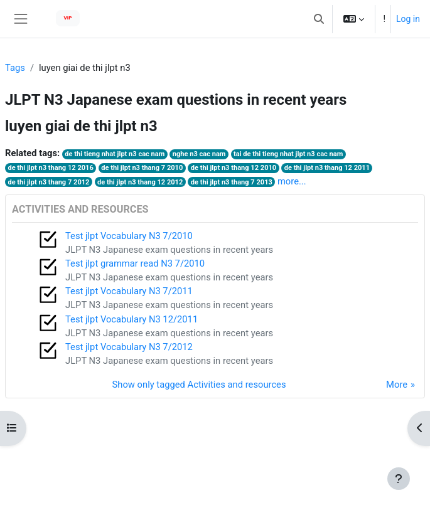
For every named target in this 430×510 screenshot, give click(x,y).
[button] (319, 19)
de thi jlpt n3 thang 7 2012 (48, 182)
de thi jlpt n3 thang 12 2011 (327, 168)
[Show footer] (398, 478)
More (396, 384)
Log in (408, 19)
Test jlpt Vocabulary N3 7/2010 (129, 236)
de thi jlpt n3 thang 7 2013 (231, 182)
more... (291, 181)
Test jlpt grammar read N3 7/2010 (135, 263)
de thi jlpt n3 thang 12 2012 (140, 182)
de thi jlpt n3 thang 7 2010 (142, 168)
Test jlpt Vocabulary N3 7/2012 (129, 347)
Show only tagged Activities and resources (199, 384)
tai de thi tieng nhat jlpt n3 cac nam (288, 154)
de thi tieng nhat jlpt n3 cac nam (114, 154)
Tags (15, 67)
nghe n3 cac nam (199, 154)
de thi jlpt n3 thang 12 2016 (50, 168)
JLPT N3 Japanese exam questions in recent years (169, 249)
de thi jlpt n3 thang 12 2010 (233, 168)
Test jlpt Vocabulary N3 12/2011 (131, 319)
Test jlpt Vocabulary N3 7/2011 (129, 291)
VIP (68, 18)
